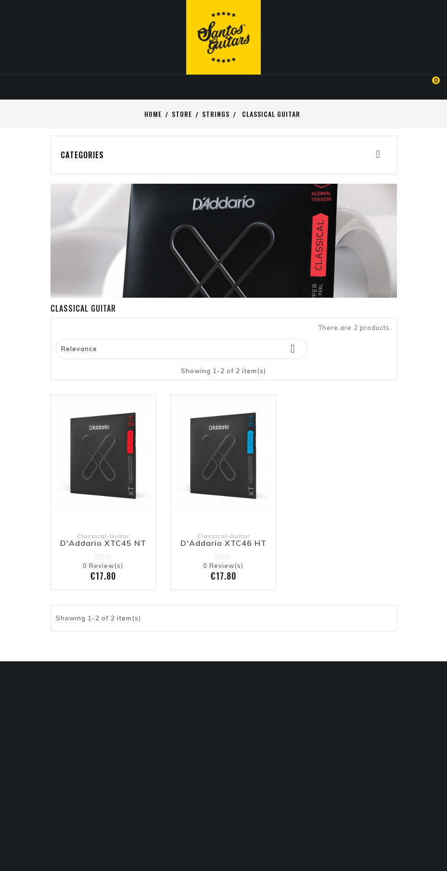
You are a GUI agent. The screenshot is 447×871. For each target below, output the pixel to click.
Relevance (182, 348)
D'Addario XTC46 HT (223, 543)
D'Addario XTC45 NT (103, 543)
